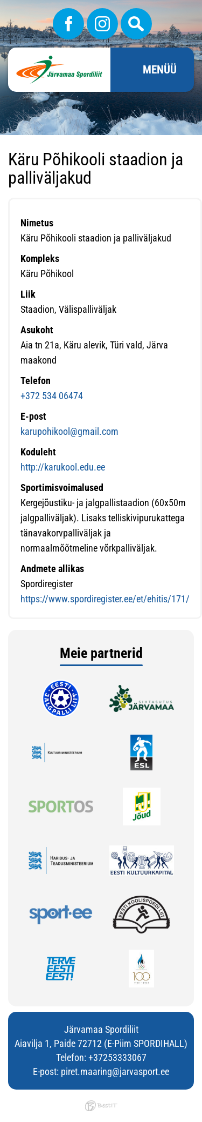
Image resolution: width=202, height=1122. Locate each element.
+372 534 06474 (51, 395)
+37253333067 (117, 1057)
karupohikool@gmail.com (69, 431)
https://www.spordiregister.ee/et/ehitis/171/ (105, 598)
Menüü (160, 70)
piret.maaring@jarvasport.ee (115, 1071)
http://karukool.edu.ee (62, 467)
